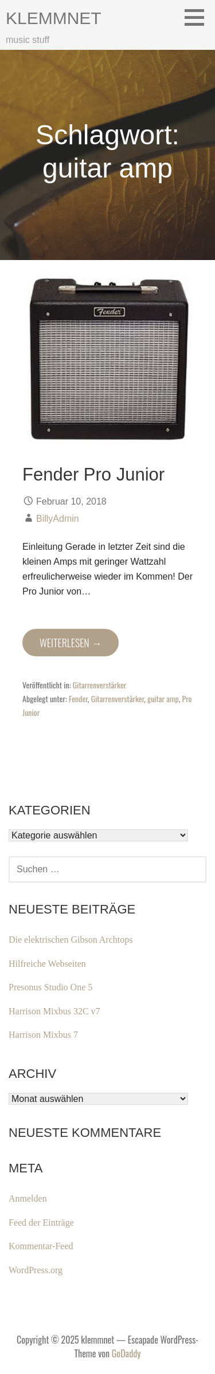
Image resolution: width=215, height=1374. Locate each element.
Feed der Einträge (41, 1222)
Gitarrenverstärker (100, 685)
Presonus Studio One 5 (50, 987)
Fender (78, 698)
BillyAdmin (57, 518)
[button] (198, 17)
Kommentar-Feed (41, 1246)
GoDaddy (126, 1353)
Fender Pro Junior (93, 474)
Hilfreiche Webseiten (47, 964)
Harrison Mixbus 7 (43, 1035)
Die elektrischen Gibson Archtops (70, 939)
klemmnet (53, 18)
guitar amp (163, 698)
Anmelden (28, 1198)
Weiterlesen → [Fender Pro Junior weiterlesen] (70, 642)
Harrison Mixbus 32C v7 (54, 1011)
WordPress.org (35, 1270)
